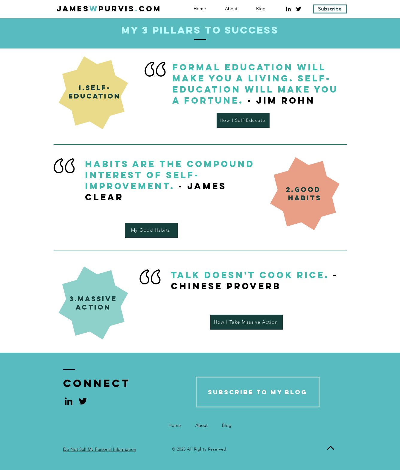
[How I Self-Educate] (243, 120)
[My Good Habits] (151, 230)
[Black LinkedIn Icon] (288, 9)
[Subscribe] (330, 8)
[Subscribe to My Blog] (258, 392)
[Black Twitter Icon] (298, 9)
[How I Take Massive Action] (246, 322)
